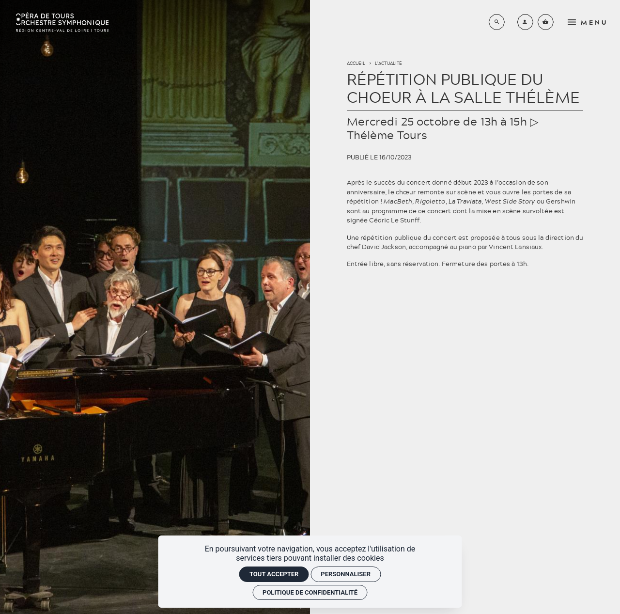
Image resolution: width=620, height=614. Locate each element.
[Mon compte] (525, 22)
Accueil (356, 63)
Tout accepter (273, 574)
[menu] (590, 22)
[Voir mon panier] (545, 22)
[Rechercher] (496, 22)
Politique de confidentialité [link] (310, 592)
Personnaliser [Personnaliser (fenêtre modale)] (346, 574)
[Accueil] (62, 22)
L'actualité (388, 63)
